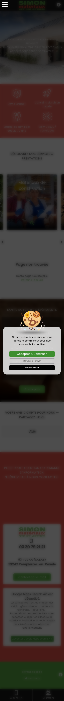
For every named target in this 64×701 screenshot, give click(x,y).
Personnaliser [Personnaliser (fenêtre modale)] (32, 367)
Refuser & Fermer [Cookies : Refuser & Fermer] (32, 360)
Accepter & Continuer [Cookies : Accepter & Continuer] (32, 354)
